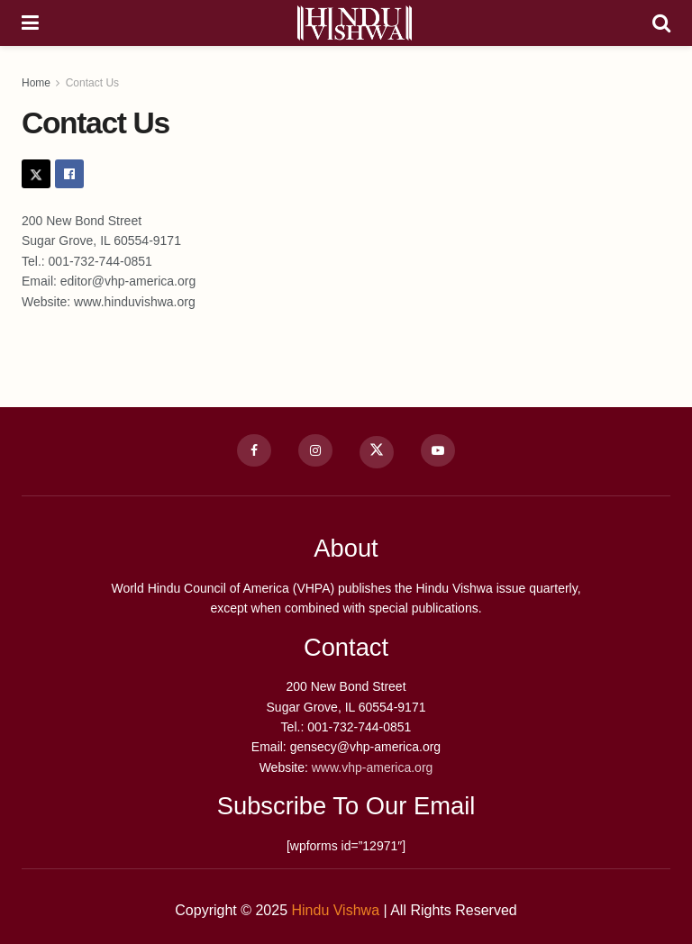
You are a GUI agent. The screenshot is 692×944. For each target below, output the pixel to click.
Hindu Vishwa (335, 910)
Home (36, 83)
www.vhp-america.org (370, 767)
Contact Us (92, 83)
